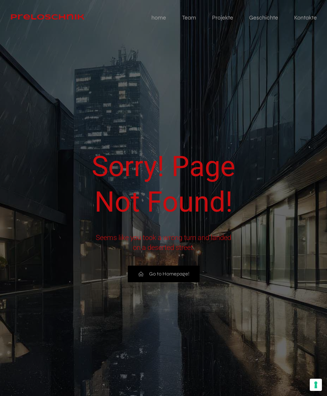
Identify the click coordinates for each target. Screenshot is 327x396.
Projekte (222, 17)
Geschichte (263, 17)
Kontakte (305, 17)
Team (189, 17)
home (158, 17)
